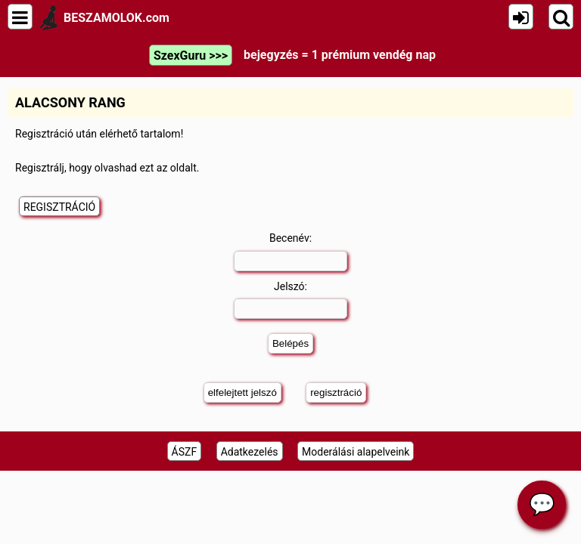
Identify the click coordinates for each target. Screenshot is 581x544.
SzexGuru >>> (191, 55)
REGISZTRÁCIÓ (59, 207)
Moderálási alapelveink (355, 452)
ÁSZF (184, 452)
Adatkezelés (249, 452)
